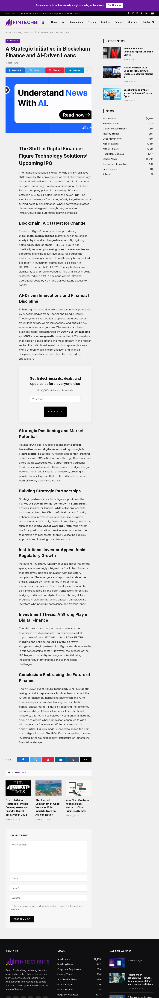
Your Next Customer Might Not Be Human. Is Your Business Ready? (78, 806)
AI (63, 22)
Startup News (110, 159)
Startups (132, 22)
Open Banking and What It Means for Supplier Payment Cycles (138, 93)
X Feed (107, 174)
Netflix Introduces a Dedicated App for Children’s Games (50, 13)
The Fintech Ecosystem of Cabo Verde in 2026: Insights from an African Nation (47, 807)
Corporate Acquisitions (115, 128)
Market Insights (111, 144)
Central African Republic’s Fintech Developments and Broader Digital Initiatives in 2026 (17, 807)
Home (8, 32)
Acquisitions (76, 22)
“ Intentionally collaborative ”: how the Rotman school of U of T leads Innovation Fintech (140, 980)
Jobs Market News (113, 139)
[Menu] (152, 13)
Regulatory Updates (113, 154)
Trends (92, 22)
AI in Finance (13, 41)
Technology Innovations (115, 164)
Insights (105, 22)
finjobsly (147, 22)
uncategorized (110, 169)
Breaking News (111, 123)
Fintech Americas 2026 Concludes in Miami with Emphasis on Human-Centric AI (138, 73)
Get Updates (114, 5)
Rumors (119, 22)
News (54, 22)
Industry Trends (111, 133)
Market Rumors (111, 149)
